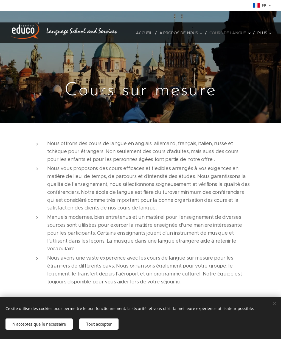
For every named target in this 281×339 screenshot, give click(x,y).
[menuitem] (145, 33)
